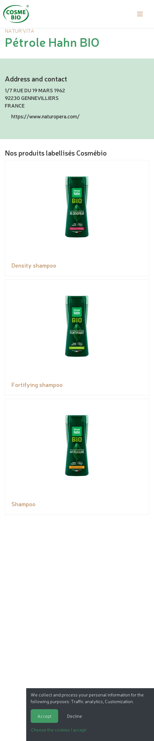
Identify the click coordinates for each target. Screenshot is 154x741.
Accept (44, 716)
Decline (74, 716)
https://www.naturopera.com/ (45, 116)
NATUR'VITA (19, 30)
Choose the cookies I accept (58, 729)
